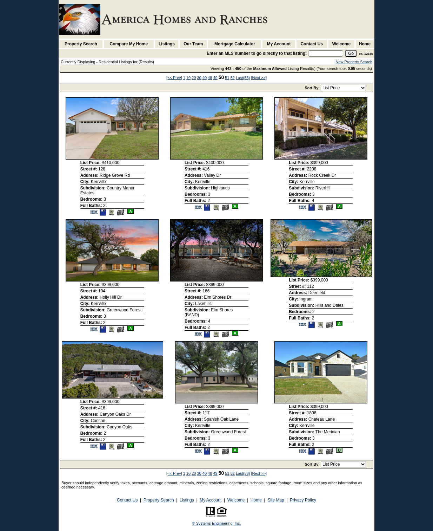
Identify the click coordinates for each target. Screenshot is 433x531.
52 (233, 78)
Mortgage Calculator (234, 43)
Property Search (81, 43)
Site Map (275, 500)
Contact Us (312, 43)
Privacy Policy (303, 500)
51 (227, 78)
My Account (279, 43)
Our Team (193, 43)
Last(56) (243, 78)
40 (204, 78)
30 (199, 78)
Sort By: (313, 88)
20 (194, 78)
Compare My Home (129, 43)
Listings (167, 43)
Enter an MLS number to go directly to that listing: (257, 53)
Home (365, 43)
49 (215, 78)
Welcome (341, 43)
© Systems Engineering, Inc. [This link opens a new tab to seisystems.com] (216, 523)
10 (188, 78)
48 (210, 78)
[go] (351, 53)
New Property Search (353, 62)
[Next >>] (259, 78)
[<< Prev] (174, 78)
